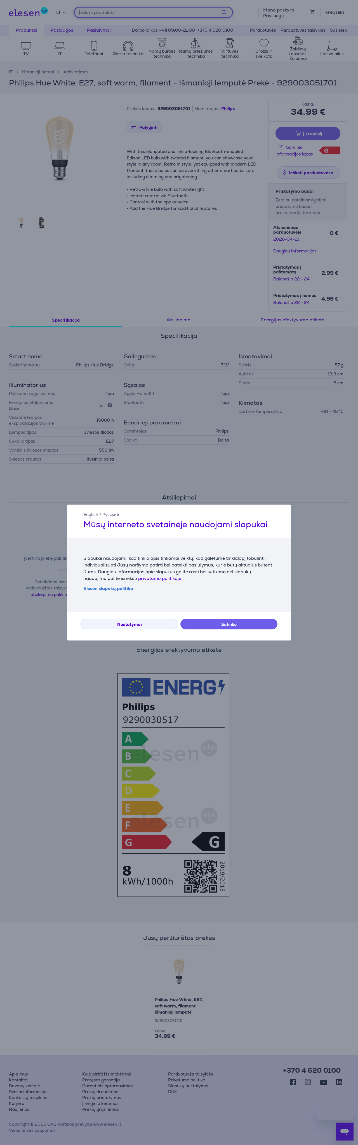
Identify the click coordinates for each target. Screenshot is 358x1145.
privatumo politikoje (159, 578)
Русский (110, 514)
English (90, 514)
